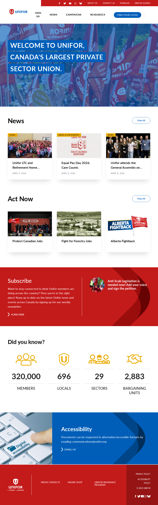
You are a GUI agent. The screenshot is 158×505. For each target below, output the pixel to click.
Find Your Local (127, 15)
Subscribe (17, 314)
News (53, 14)
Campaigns (74, 14)
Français (125, 3)
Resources (97, 14)
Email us (70, 449)
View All (141, 120)
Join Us (38, 14)
